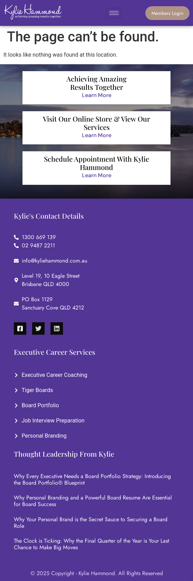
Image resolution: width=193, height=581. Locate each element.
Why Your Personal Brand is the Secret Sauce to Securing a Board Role (90, 522)
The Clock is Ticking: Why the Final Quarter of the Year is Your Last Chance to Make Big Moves (91, 544)
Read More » (25, 490)
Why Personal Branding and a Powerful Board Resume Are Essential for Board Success (93, 501)
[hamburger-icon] (114, 13)
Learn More (96, 95)
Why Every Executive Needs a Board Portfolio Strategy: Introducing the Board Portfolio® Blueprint (92, 479)
